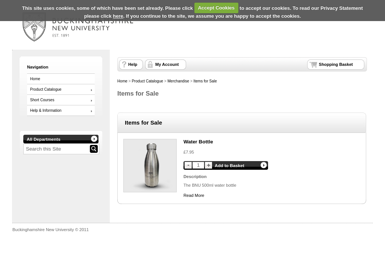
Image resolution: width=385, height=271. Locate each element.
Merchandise (178, 81)
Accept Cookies (216, 8)
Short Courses (42, 100)
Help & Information (45, 110)
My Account (167, 64)
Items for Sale (205, 81)
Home (35, 79)
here (118, 16)
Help (132, 64)
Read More (193, 195)
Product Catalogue (45, 89)
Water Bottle (198, 142)
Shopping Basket (336, 64)
